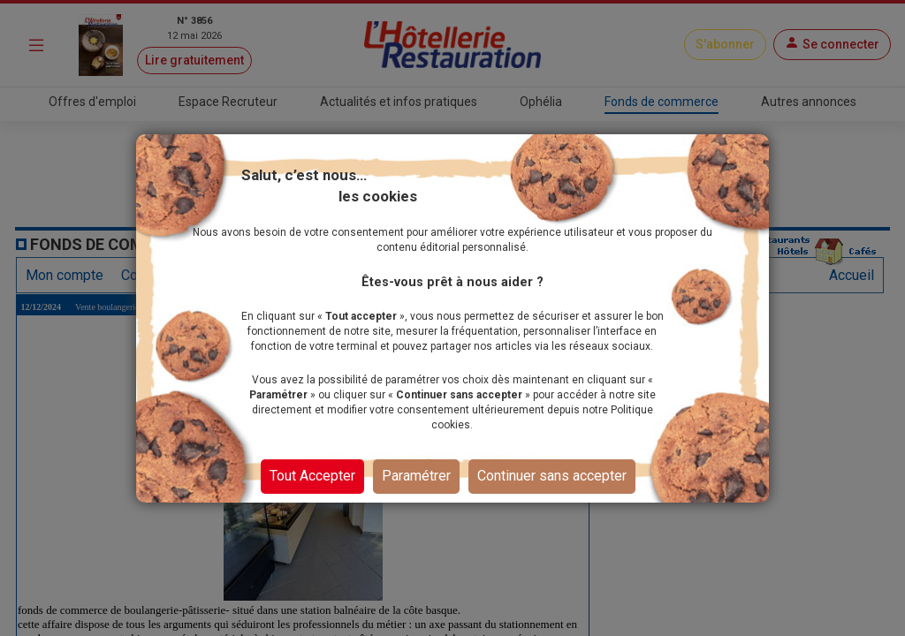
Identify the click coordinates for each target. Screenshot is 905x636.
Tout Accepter (312, 475)
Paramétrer (416, 475)
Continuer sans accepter (552, 475)
